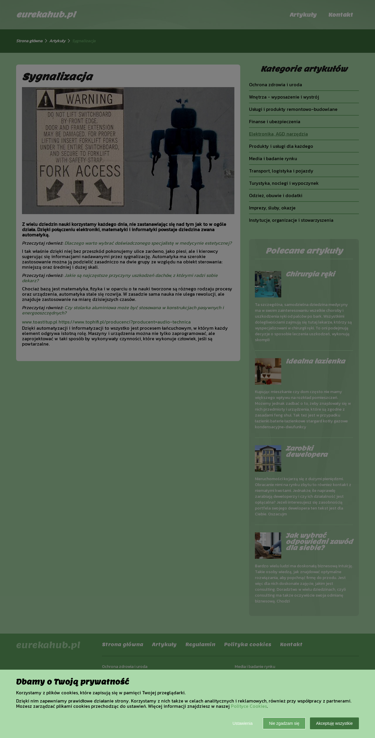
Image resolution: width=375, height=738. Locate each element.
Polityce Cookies (249, 706)
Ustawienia (243, 723)
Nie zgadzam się (284, 723)
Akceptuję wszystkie (334, 723)
